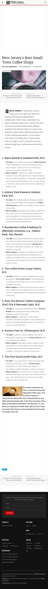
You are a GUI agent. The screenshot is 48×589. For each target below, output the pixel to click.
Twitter (37, 543)
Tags (27, 526)
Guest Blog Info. (7, 543)
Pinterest (37, 546)
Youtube (28, 548)
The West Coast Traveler (10, 557)
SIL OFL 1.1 (24, 583)
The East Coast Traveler (9, 554)
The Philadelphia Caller (9, 559)
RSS (27, 551)
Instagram (37, 548)
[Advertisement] (24, 30)
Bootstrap (4, 578)
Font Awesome (6, 583)
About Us (40, 534)
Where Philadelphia (8, 562)
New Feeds (14, 546)
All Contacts (30, 534)
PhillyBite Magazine (40, 574)
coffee (5, 469)
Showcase (5, 546)
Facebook (29, 543)
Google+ (28, 546)
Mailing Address (7, 525)
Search (34, 526)
